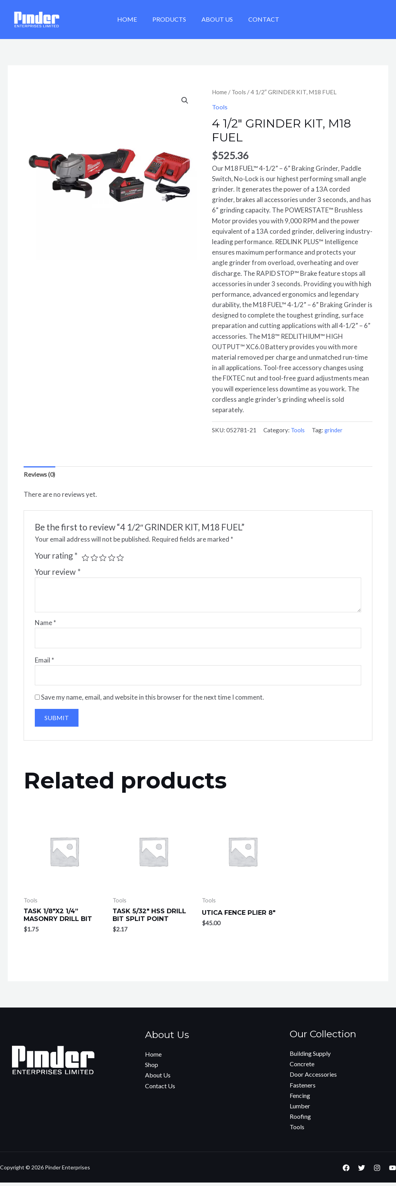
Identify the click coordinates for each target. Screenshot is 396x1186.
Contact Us (160, 1089)
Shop (151, 1068)
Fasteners (303, 1088)
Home (132, 19)
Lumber (300, 1109)
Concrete (302, 1067)
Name (45, 623)
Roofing (300, 1119)
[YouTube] (392, 1171)
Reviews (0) (40, 475)
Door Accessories (313, 1078)
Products (171, 19)
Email (44, 662)
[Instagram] (377, 1171)
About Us (215, 19)
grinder (334, 429)
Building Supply (310, 1056)
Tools (240, 91)
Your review (58, 572)
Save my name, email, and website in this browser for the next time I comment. (152, 700)
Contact (259, 19)
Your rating (56, 556)
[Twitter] (361, 1171)
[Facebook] (346, 1171)
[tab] (40, 474)
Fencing (300, 1099)
